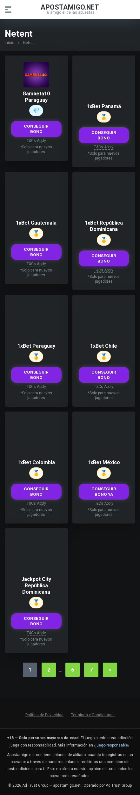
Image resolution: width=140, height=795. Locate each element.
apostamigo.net (70, 7)
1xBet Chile (103, 346)
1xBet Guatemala (36, 223)
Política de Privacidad (44, 714)
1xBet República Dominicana (104, 226)
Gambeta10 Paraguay (36, 97)
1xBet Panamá (104, 106)
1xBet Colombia (36, 462)
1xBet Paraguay (36, 346)
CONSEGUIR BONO (36, 128)
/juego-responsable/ (112, 745)
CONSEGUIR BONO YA (103, 491)
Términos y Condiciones (93, 714)
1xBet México (104, 462)
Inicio (9, 43)
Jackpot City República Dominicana (36, 585)
